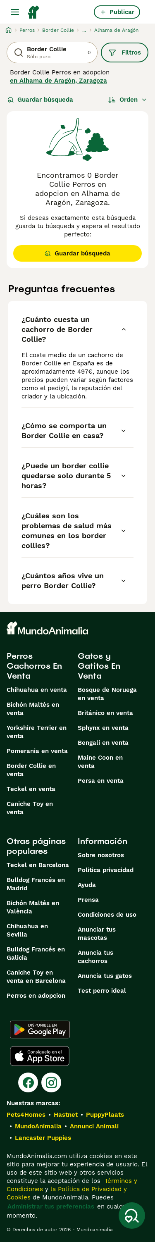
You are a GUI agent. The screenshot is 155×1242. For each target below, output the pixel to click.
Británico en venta (105, 713)
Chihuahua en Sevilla (27, 930)
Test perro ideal (102, 990)
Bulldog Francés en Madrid (36, 884)
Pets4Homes (26, 1114)
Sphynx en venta (103, 728)
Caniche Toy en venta (30, 808)
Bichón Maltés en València (33, 907)
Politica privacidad (106, 870)
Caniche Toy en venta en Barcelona (36, 977)
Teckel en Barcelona (38, 865)
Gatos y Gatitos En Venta (99, 666)
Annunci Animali (94, 1126)
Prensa (88, 899)
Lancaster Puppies (43, 1138)
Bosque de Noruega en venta (107, 694)
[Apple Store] (40, 1056)
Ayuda (87, 885)
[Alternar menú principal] (15, 12)
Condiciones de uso (107, 914)
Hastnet (66, 1114)
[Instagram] (51, 1082)
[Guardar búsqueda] (132, 1215)
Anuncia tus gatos (105, 976)
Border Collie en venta (31, 770)
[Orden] (127, 99)
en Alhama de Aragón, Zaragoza (58, 80)
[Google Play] (40, 1029)
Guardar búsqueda (40, 99)
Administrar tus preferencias (50, 1206)
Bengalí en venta (103, 742)
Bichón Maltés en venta (33, 709)
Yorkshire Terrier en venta (37, 732)
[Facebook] (28, 1082)
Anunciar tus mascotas (97, 934)
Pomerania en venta (37, 751)
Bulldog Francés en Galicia (36, 953)
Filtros (124, 52)
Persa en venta (101, 780)
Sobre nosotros (101, 855)
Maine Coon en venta (100, 762)
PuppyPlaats (105, 1114)
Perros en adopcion (36, 995)
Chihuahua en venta (37, 690)
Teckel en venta (31, 789)
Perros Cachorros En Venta (34, 666)
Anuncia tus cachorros (95, 957)
